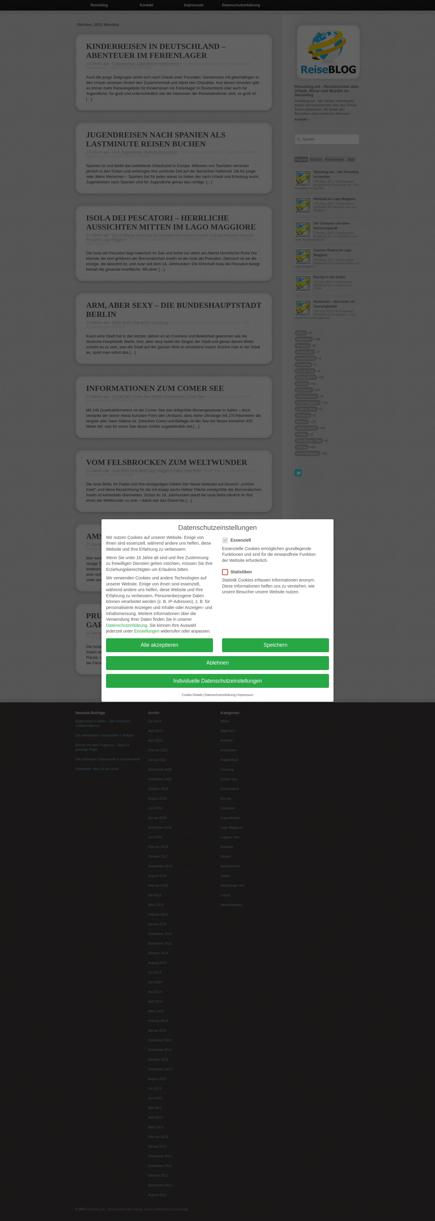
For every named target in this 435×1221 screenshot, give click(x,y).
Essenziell (239, 536)
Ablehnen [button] (217, 659)
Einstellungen (147, 626)
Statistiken (239, 567)
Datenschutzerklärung (126, 620)
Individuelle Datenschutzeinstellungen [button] (217, 676)
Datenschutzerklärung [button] (220, 690)
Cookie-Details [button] (192, 690)
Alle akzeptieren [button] (160, 641)
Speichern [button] (276, 641)
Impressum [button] (245, 690)
